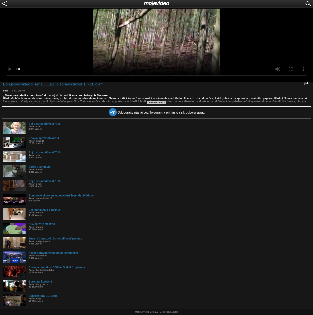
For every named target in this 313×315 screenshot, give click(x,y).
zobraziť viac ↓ (157, 102)
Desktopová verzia (169, 312)
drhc (5, 90)
